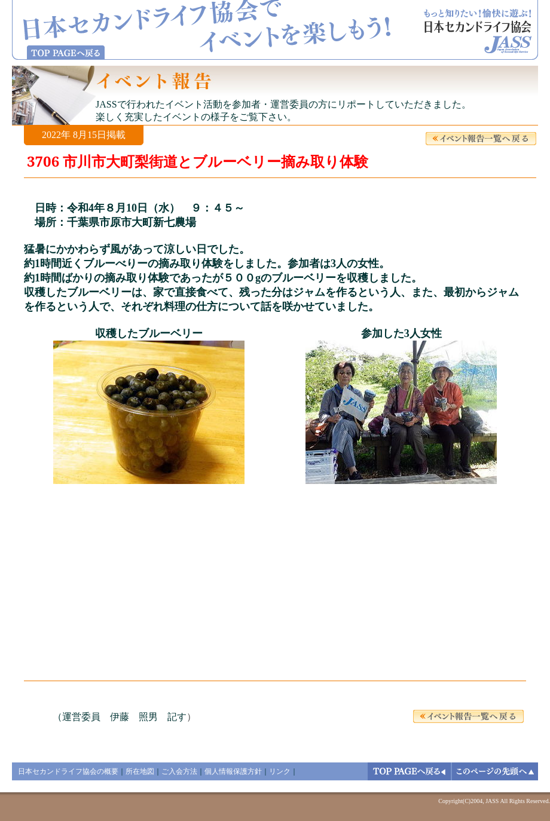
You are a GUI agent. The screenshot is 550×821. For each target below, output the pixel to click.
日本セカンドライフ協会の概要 (68, 771)
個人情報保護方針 (233, 771)
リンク (280, 771)
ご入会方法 (179, 771)
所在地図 (140, 771)
